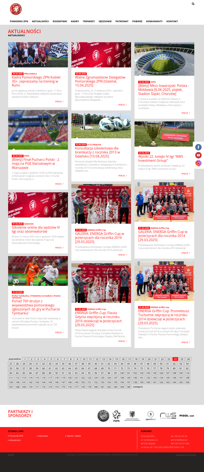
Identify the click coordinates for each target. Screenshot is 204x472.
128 (122, 377)
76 (148, 368)
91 (63, 372)
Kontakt (172, 21)
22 (162, 359)
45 (128, 363)
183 (115, 386)
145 (50, 382)
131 (141, 377)
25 (182, 359)
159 (141, 382)
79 (167, 368)
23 (169, 359)
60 (43, 368)
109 (181, 372)
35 (63, 363)
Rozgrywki (60, 21)
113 (24, 377)
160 (148, 382)
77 (154, 368)
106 (161, 372)
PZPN (153, 82)
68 (96, 368)
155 (115, 382)
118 (56, 377)
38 (82, 363)
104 (148, 372)
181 (102, 386)
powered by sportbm (186, 455)
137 (181, 377)
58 (30, 368)
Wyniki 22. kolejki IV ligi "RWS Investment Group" (160, 158)
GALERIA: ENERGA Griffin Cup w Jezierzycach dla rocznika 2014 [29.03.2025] (162, 235)
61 (50, 368)
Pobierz (137, 21)
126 (109, 377)
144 (43, 382)
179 (89, 386)
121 (76, 377)
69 (102, 368)
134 (161, 377)
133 (155, 377)
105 (155, 372)
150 (83, 382)
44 (122, 363)
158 (135, 382)
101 (128, 372)
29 (24, 363)
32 (43, 363)
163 (168, 382)
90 (56, 372)
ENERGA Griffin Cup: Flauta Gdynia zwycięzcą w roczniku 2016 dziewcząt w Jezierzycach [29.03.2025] (98, 319)
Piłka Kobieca (30, 73)
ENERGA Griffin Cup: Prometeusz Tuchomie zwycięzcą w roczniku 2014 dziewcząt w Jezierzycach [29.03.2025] (163, 317)
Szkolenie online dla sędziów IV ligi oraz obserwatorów (36, 229)
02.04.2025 (144, 82)
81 (180, 368)
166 (187, 382)
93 (76, 372)
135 (168, 377)
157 (128, 382)
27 (11, 363)
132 (148, 377)
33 (50, 363)
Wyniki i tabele (74, 435)
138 (187, 377)
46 (135, 363)
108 (174, 372)
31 (37, 363)
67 (89, 368)
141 (24, 382)
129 (128, 377)
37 (76, 363)
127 (115, 377)
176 (70, 386)
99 (115, 372)
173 (50, 386)
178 (83, 386)
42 (109, 363)
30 (30, 363)
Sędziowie (105, 21)
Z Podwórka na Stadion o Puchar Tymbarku (36, 296)
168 (17, 386)
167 (11, 386)
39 (89, 363)
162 (161, 382)
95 (89, 372)
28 (17, 363)
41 (102, 363)
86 (30, 372)
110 (187, 372)
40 (96, 363)
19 (142, 359)
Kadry (75, 21)
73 (128, 368)
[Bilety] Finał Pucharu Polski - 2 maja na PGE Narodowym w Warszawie (35, 163)
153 (102, 382)
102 (135, 372)
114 (30, 377)
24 (175, 358)
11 (90, 359)
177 (76, 386)
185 (128, 386)
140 (17, 382)
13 (103, 359)
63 (63, 368)
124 (96, 377)
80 (174, 368)
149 (76, 382)
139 (11, 382)
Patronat (121, 21)
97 (102, 372)
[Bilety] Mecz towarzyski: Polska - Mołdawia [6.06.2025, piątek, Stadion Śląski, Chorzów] (163, 89)
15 (116, 359)
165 (181, 382)
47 (141, 363)
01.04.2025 (144, 228)
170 (30, 386)
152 (96, 382)
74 (135, 368)
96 (96, 372)
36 (69, 363)
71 (115, 368)
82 (187, 368)
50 (161, 363)
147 (63, 382)
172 (43, 386)
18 (136, 359)
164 (174, 382)
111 (11, 377)
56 (17, 368)
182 (109, 386)
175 (63, 386)
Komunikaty (154, 21)
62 (56, 368)
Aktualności (40, 21)
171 (37, 386)
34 (56, 363)
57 (24, 368)
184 (122, 386)
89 (50, 372)
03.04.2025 (18, 74)
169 (24, 386)
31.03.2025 (18, 292)
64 (69, 368)
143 (37, 382)
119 (63, 377)
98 (109, 372)
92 (69, 372)
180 (96, 386)
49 (154, 363)
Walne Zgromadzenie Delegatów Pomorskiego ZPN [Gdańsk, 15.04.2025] (100, 81)
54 (187, 363)
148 (70, 382)
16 (123, 359)
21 (155, 359)
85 (24, 372)
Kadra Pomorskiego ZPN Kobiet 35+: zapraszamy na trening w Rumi (36, 81)
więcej (58, 101)
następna (138, 386)
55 (11, 368)
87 (37, 372)
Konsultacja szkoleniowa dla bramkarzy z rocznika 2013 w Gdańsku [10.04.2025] (97, 152)
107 (168, 372)
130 (135, 377)
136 (174, 377)
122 (83, 377)
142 (30, 382)
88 (43, 372)
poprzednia (15, 358)
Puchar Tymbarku (20, 295)
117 (50, 377)
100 (122, 372)
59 (37, 368)
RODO (11, 455)
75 (141, 368)
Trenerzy (89, 21)
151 (89, 382)
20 (149, 359)
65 (76, 368)
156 (122, 382)
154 (109, 382)
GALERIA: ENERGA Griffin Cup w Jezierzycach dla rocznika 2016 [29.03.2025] (99, 237)
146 (56, 382)
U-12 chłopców (94, 144)
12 (97, 359)
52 (174, 363)
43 (115, 363)
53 (180, 363)
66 (82, 368)
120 (70, 377)
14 (110, 359)
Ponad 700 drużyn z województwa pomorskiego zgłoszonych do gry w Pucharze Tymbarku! (36, 307)
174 (56, 386)
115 (37, 377)
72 (122, 368)
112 (17, 377)
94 (82, 372)
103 (141, 372)
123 (89, 377)
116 (43, 377)
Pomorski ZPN (19, 21)
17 (129, 359)
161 (155, 382)
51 (167, 363)
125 (102, 377)
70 (109, 368)
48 (148, 363)
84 (17, 372)
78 (161, 368)
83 (11, 372)
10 (84, 359)
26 (188, 359)
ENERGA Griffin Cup (160, 228)
